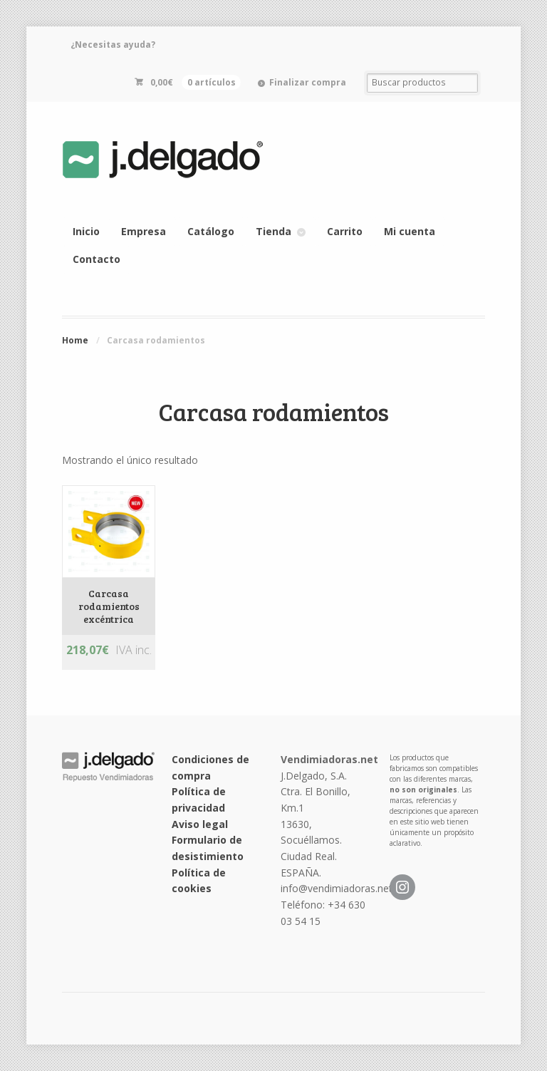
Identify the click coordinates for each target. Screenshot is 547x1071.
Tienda (273, 231)
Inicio (86, 231)
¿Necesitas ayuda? (113, 44)
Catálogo (210, 231)
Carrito (345, 231)
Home (75, 340)
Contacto (96, 259)
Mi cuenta (409, 231)
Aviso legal (200, 824)
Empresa (143, 231)
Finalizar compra (307, 82)
